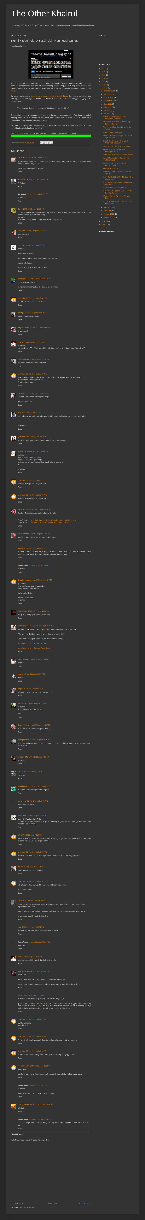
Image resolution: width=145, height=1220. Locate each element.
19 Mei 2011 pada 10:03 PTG (37, 881)
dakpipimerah (23, 740)
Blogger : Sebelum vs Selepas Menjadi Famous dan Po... (117, 123)
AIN (19, 957)
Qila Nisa (21, 437)
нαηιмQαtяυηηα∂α (25, 626)
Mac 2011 (107, 211)
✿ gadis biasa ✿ (24, 580)
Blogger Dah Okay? (110, 169)
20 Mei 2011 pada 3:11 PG (38, 1085)
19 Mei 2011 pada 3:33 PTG (36, 374)
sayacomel (22, 801)
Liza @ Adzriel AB (25, 1105)
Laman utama (52, 1204)
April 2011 (108, 207)
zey (19, 413)
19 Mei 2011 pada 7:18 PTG (31, 835)
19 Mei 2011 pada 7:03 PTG (37, 801)
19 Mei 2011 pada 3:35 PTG (39, 393)
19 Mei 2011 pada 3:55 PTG (36, 480)
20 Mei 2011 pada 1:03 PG (36, 1019)
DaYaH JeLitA (23, 725)
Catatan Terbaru (18, 1204)
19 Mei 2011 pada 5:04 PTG (39, 659)
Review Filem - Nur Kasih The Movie (116, 146)
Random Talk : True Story (112, 132)
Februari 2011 (109, 214)
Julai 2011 (108, 107)
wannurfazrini (23, 359)
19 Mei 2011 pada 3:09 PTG (40, 328)
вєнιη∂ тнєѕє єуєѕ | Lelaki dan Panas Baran (34, 648)
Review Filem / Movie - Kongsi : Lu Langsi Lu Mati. (116, 164)
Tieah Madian (23, 510)
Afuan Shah (22, 611)
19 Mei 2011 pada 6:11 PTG (39, 757)
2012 (104, 85)
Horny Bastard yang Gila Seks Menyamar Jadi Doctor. (114, 118)
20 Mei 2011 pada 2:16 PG (40, 1066)
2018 (104, 72)
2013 (104, 82)
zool (19, 927)
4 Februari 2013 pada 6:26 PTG (40, 1119)
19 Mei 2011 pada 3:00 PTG (36, 231)
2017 (104, 75)
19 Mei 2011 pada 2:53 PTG (37, 194)
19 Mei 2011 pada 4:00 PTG (39, 510)
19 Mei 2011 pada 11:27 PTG (38, 971)
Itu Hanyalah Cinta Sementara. (114, 188)
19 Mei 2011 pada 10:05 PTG (36, 901)
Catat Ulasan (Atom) (26, 1207)
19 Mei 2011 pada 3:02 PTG (35, 245)
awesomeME (23, 757)
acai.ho (21, 674)
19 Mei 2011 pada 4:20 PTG (38, 565)
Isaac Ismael (23, 659)
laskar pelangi (23, 279)
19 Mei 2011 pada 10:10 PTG (39, 942)
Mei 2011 (107, 114)
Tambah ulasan (18, 1134)
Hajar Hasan (22, 158)
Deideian (21, 231)
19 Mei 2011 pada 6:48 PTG (41, 786)
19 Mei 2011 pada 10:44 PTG (32, 957)
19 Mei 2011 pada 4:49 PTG (43, 626)
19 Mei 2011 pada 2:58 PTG (33, 209)
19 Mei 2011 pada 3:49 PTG (37, 451)
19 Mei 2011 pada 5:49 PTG (34, 674)
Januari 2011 (109, 217)
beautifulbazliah (24, 786)
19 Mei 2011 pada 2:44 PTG (37, 180)
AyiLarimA (22, 451)
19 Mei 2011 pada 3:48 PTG (31, 413)
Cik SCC (21, 245)
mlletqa (21, 313)
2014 (104, 78)
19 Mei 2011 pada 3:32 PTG (40, 359)
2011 (104, 88)
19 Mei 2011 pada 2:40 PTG (38, 158)
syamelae (21, 548)
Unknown (21, 374)
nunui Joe (22, 816)
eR (19, 835)
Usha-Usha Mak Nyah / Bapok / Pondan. (118, 155)
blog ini (14, 91)
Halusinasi (22, 180)
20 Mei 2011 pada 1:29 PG (36, 1036)
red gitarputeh (23, 1066)
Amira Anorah (23, 534)
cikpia (20, 689)
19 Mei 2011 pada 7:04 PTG (37, 816)
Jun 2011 (107, 111)
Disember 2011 (109, 91)
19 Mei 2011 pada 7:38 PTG (36, 852)
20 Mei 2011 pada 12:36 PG (33, 995)
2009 (104, 225)
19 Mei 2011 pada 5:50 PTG (33, 689)
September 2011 (110, 101)
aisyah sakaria (23, 328)
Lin (19, 772)
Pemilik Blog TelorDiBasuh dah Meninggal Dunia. (114, 150)
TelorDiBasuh (81, 86)
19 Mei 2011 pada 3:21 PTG (34, 342)
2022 (104, 69)
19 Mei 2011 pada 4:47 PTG (38, 611)
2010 (104, 221)
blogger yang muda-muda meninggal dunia (49, 96)
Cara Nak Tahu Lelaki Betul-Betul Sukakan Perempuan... (115, 142)
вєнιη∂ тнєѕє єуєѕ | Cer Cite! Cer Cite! (32, 643)
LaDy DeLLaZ (23, 393)
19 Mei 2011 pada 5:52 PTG (37, 703)
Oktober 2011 (109, 97)
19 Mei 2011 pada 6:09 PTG (40, 725)
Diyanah (21, 901)
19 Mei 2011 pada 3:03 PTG (40, 279)
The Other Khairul (44, 13)
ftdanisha (21, 298)
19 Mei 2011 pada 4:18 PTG (40, 534)
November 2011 (110, 94)
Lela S (20, 342)
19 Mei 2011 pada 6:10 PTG (40, 740)
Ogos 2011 (108, 104)
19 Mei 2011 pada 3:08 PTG (36, 298)
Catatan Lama (84, 1204)
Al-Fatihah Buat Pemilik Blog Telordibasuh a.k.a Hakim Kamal (53, 520)
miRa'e (20, 867)
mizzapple (22, 703)
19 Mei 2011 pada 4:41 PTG (42, 580)
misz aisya (22, 971)
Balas (20, 172)
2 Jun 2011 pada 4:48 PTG (43, 1105)
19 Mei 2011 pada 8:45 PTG (34, 867)
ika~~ (20, 209)
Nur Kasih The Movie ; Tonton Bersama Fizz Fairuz (49, 522)
